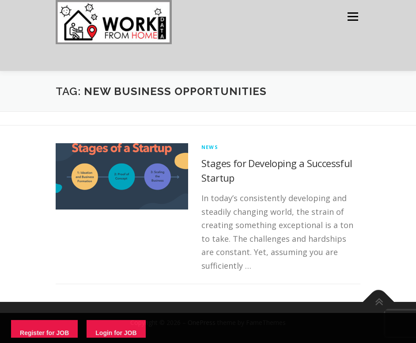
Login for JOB (115, 332)
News (209, 147)
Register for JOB (44, 332)
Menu (352, 16)
